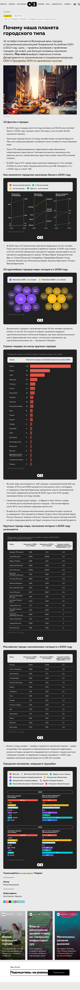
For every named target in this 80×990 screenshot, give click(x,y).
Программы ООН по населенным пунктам (37, 61)
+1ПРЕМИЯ (40, 4)
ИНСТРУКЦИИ (21, 4)
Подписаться (58, 972)
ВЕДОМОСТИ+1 (57, 4)
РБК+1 (48, 4)
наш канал (27, 873)
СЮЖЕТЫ (12, 4)
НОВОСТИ (3, 4)
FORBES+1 (67, 4)
